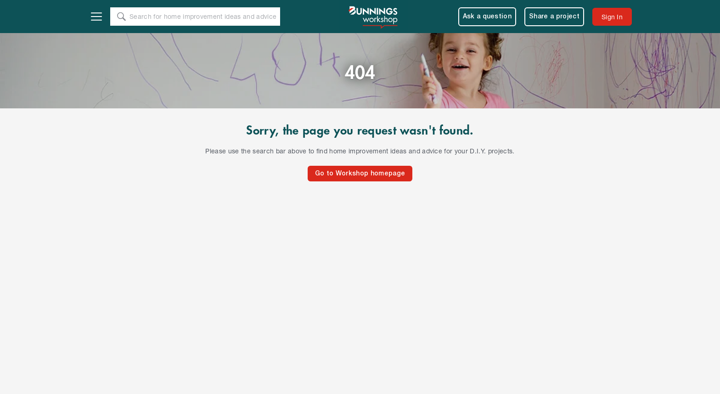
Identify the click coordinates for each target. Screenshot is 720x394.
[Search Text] (204, 17)
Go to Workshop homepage (360, 174)
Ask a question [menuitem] (487, 17)
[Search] (121, 16)
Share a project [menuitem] (554, 17)
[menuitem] (612, 17)
